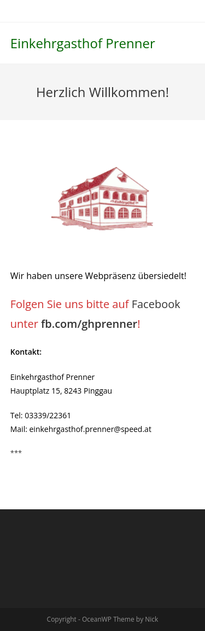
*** (16, 453)
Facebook (156, 304)
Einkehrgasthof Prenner (82, 43)
